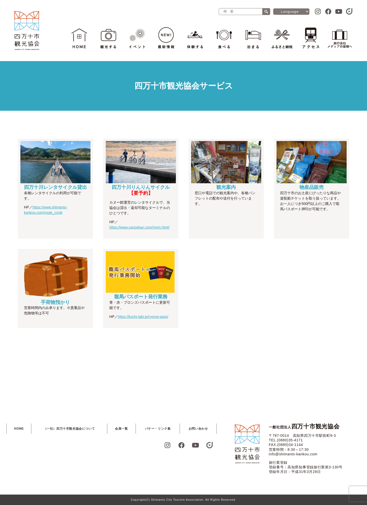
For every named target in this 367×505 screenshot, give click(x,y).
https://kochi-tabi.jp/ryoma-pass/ (143, 317)
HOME (19, 428)
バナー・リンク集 (158, 428)
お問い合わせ (198, 428)
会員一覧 (121, 428)
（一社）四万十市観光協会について (69, 428)
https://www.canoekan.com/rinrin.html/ (139, 227)
